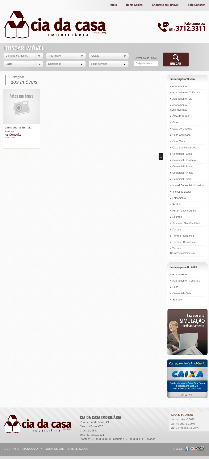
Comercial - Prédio (181, 172)
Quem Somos (134, 5)
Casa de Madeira (181, 128)
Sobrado (176, 217)
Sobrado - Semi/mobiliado (185, 223)
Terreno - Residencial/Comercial (182, 251)
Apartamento (178, 86)
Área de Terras (179, 116)
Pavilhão (176, 204)
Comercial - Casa (181, 153)
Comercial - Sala (180, 179)
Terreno (175, 229)
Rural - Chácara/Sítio (183, 210)
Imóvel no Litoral (180, 191)
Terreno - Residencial (183, 242)
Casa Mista (177, 141)
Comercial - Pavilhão (183, 160)
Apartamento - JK (181, 98)
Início (113, 5)
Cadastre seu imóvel (165, 5)
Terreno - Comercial (182, 235)
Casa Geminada (180, 135)
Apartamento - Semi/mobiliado (179, 107)
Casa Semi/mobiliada (183, 147)
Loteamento (178, 198)
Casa (174, 122)
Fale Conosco (196, 5)
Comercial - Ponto (181, 166)
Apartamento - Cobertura (185, 92)
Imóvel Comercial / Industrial (187, 185)
